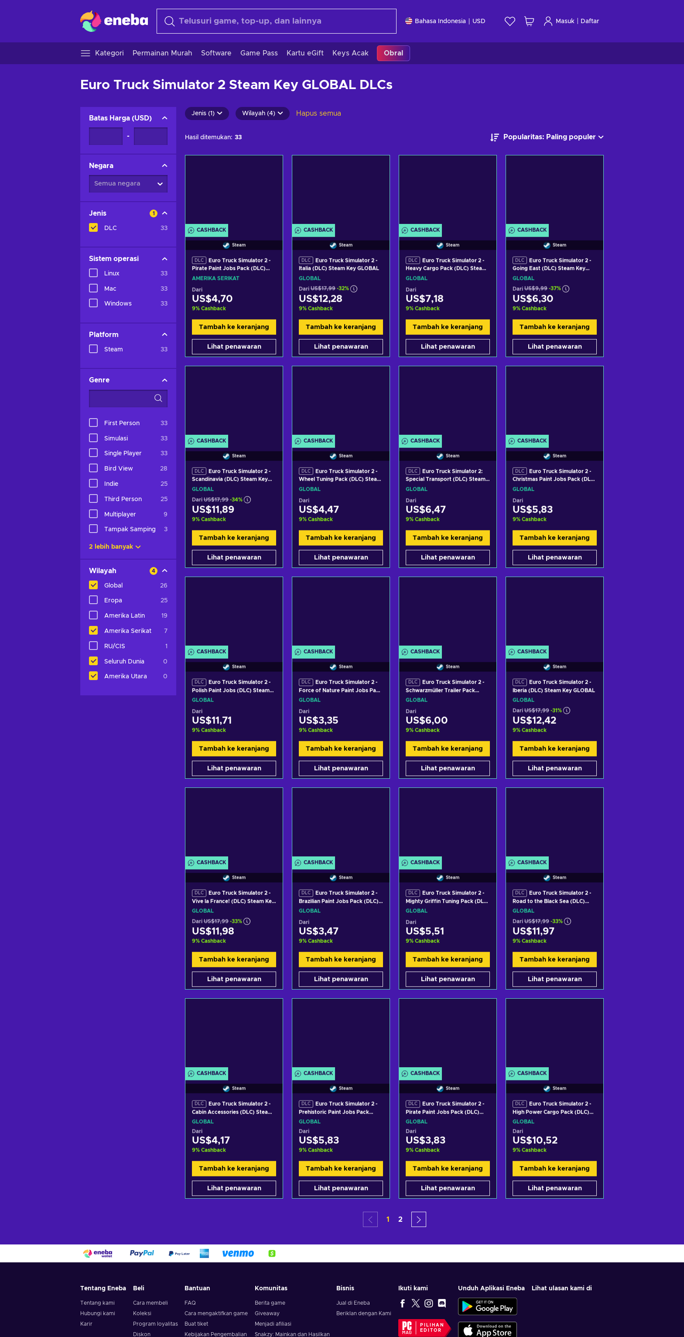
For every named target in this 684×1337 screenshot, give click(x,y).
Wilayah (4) (262, 113)
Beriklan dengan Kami (363, 1313)
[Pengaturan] (445, 21)
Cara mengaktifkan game (216, 1313)
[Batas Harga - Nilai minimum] (106, 136)
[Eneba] (114, 20)
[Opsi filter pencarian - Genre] (128, 398)
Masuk (559, 21)
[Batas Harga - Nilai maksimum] (151, 136)
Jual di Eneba (353, 1303)
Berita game (270, 1303)
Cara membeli (150, 1303)
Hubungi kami (97, 1313)
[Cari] (276, 21)
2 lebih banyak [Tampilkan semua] (115, 547)
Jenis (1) (207, 113)
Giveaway (267, 1313)
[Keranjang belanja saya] (529, 21)
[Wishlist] (510, 21)
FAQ (190, 1303)
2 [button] (400, 1219)
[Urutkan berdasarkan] (547, 137)
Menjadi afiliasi (273, 1324)
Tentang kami (97, 1303)
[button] (418, 1219)
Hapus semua (318, 113)
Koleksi (142, 1313)
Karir (86, 1324)
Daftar (590, 21)
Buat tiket (196, 1324)
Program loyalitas (155, 1324)
